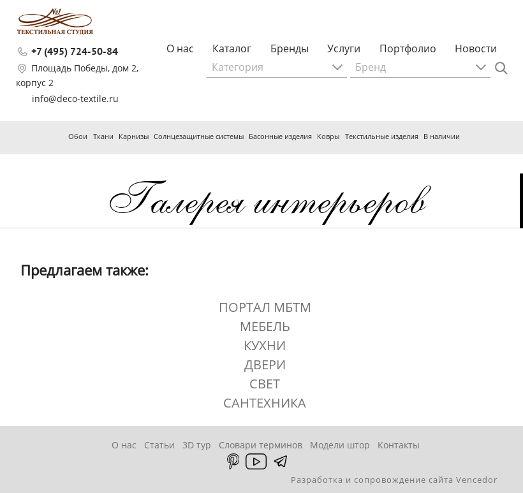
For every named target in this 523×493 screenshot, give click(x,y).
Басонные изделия (280, 136)
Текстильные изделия (381, 136)
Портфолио (407, 48)
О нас (180, 48)
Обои (77, 136)
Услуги (343, 48)
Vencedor (476, 479)
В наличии (442, 136)
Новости (476, 48)
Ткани (103, 136)
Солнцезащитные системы (199, 136)
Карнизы (134, 136)
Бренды (289, 48)
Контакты (399, 445)
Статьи (159, 445)
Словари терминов (260, 445)
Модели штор (340, 445)
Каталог (231, 48)
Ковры (328, 136)
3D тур (196, 445)
